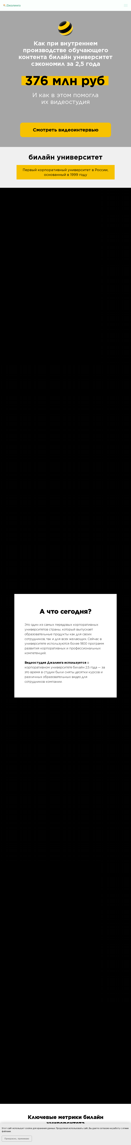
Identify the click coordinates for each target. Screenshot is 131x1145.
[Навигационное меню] (126, 5)
